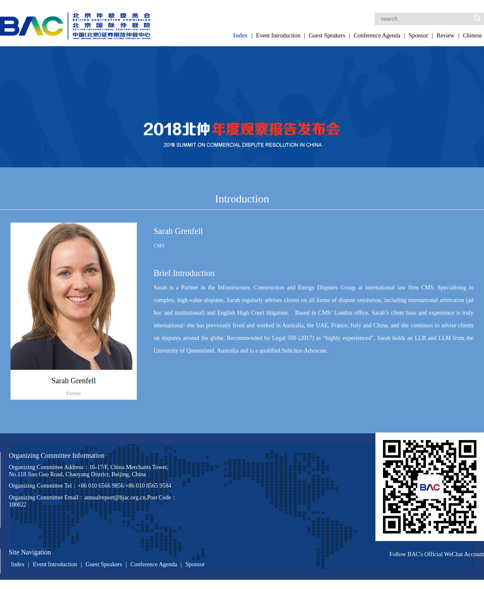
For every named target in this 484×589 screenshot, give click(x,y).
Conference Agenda (377, 35)
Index (240, 35)
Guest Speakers (327, 35)
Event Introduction (278, 35)
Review (445, 35)
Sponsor (418, 35)
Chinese (472, 35)
